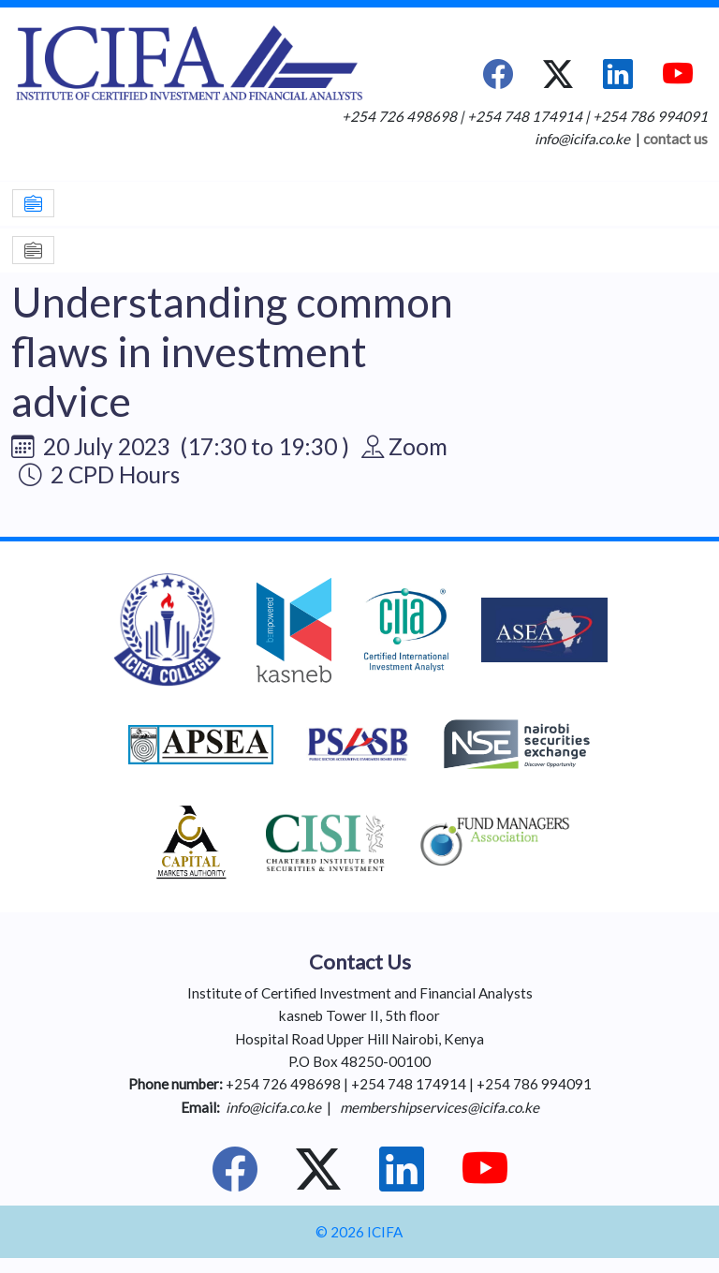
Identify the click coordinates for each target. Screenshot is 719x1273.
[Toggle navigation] (33, 202)
